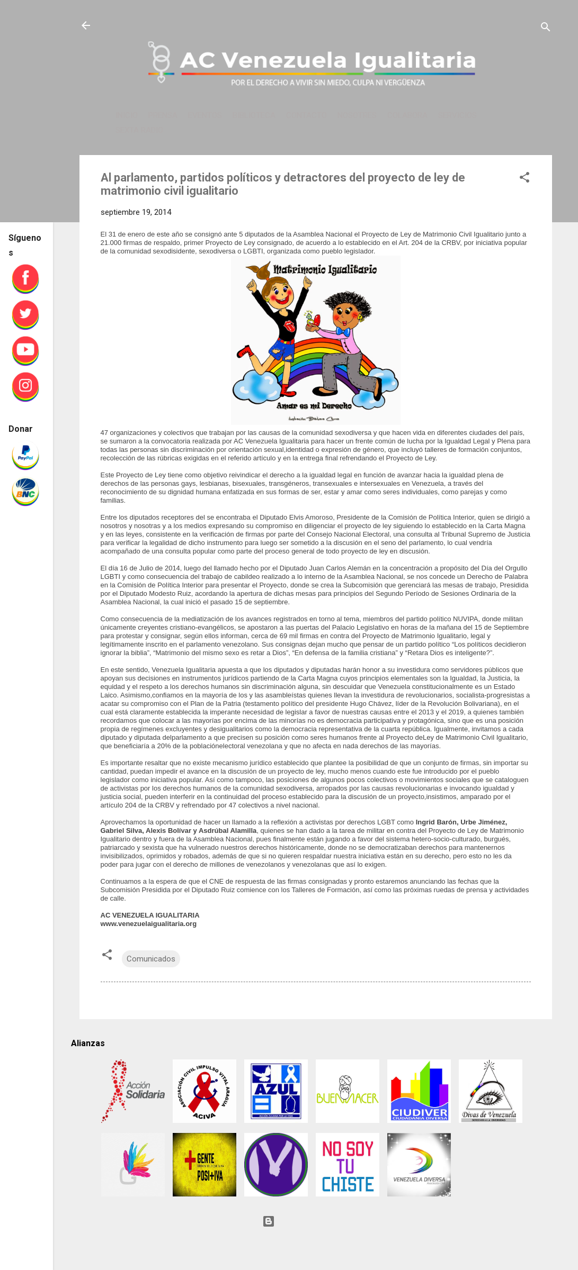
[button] (524, 179)
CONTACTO (306, 115)
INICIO (126, 115)
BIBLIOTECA (254, 115)
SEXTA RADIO (139, 130)
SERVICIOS (457, 115)
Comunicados (151, 959)
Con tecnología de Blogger (315, 1221)
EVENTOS (205, 115)
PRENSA (162, 115)
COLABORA (407, 115)
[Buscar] (545, 29)
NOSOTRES (357, 115)
